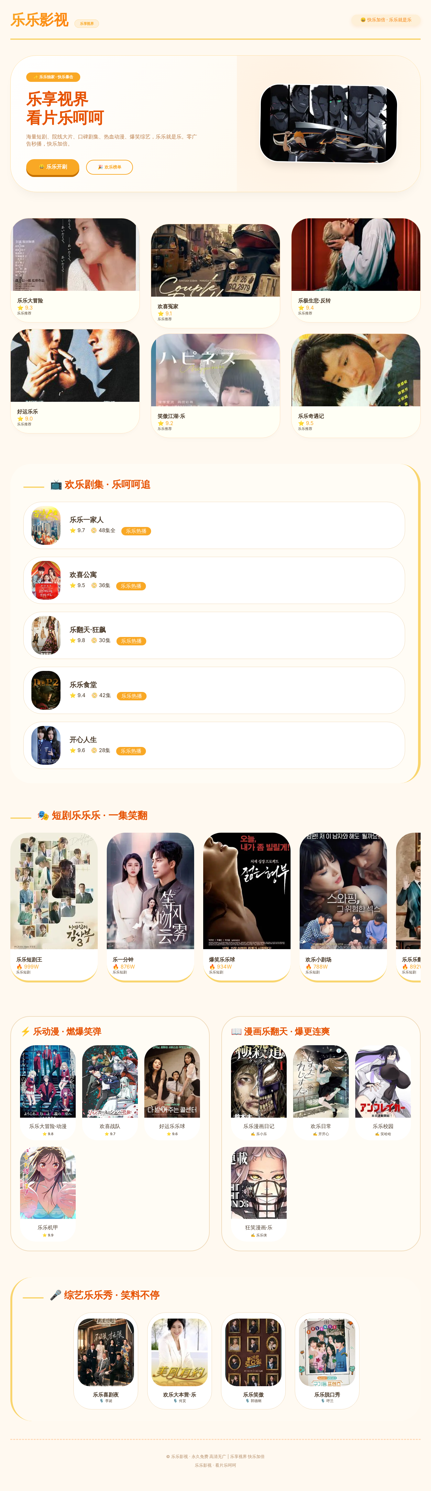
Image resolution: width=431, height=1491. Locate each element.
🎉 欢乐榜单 (109, 167)
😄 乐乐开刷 (53, 167)
